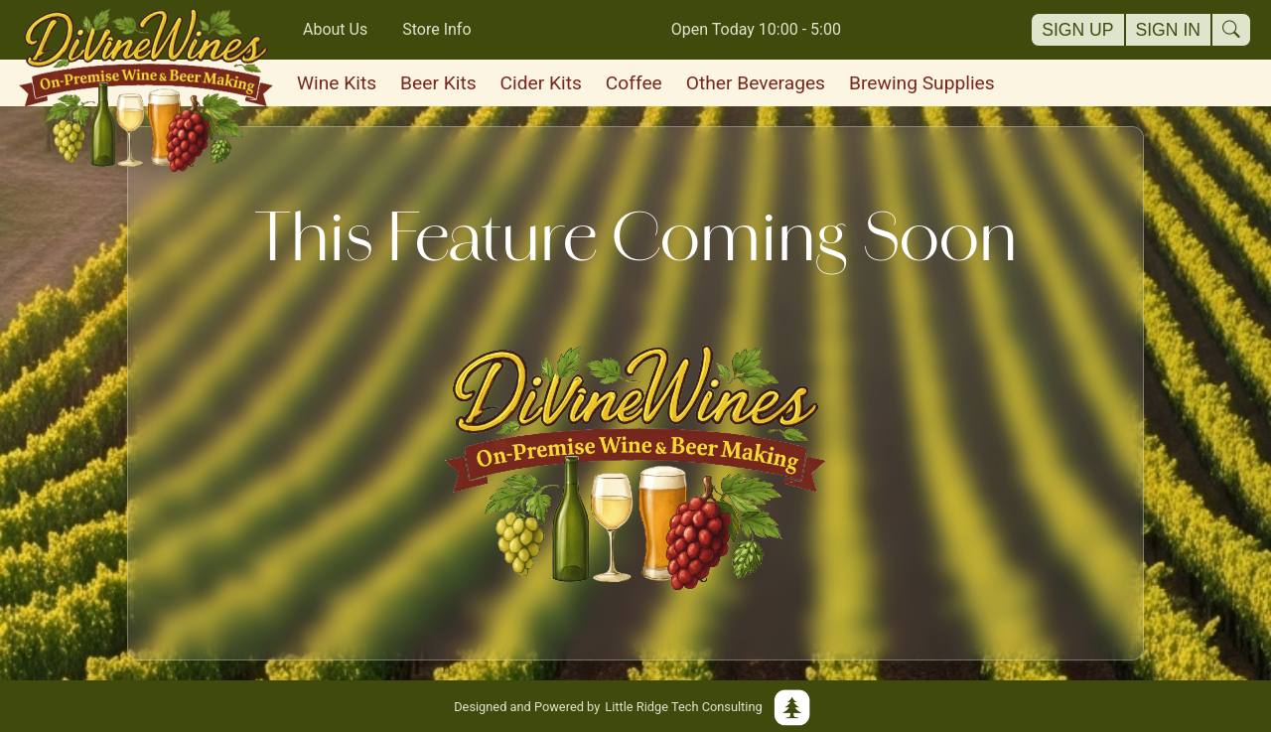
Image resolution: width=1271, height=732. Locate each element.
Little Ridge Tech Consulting (635, 706)
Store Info (436, 29)
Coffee (634, 83)
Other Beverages (755, 83)
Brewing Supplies (922, 83)
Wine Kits (336, 83)
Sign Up (1077, 30)
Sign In (1168, 30)
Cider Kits (541, 83)
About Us (335, 29)
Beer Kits (438, 83)
